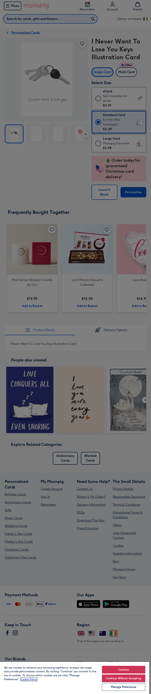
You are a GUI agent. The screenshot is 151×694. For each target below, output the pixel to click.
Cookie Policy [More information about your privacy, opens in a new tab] (29, 679)
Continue (123, 669)
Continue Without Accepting (123, 678)
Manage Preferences (123, 687)
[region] (74, 678)
